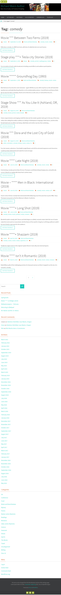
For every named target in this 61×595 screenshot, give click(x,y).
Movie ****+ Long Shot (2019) (20, 208)
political (18, 214)
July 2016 (4, 477)
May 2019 (4, 366)
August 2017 (5, 435)
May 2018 (4, 405)
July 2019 (4, 359)
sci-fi (51, 190)
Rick (2, 329)
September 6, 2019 (15, 61)
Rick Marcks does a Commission (15, 329)
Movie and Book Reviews (30, 42)
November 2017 (6, 425)
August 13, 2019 (14, 141)
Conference (4, 498)
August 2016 (5, 474)
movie (46, 42)
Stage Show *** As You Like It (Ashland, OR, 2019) (29, 105)
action (5, 143)
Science (3, 527)
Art (2, 495)
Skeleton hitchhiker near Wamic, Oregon (19, 322)
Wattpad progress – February (10, 304)
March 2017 (4, 451)
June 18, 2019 (13, 190)
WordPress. (35, 588)
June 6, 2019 (13, 212)
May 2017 (4, 444)
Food (2, 501)
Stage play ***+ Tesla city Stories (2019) (27, 57)
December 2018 (5, 382)
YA (31, 143)
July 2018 (4, 399)
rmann (5, 42)
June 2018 (4, 402)
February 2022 (5, 343)
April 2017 (4, 448)
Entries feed (4, 568)
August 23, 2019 (14, 111)
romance (27, 214)
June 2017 (4, 441)
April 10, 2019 (13, 238)
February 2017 (5, 454)
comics (10, 241)
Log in (3, 565)
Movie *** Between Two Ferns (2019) (25, 38)
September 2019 (6, 353)
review (50, 42)
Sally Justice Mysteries (8, 524)
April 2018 (4, 408)
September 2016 (6, 471)
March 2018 (4, 412)
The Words (4, 540)
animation (10, 143)
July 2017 (4, 438)
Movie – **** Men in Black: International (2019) (27, 185)
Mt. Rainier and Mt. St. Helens (10, 311)
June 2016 (4, 480)
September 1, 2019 (15, 80)
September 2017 (6, 431)
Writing (3, 550)
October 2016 (5, 467)
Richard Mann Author (13, 6)
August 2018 (5, 395)
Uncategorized (5, 547)
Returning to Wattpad (7, 308)
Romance (4, 521)
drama (10, 113)
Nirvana (30, 588)
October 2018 (5, 389)
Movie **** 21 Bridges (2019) (9, 301)
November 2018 (6, 386)
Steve (3, 325)
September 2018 (6, 392)
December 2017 (5, 421)
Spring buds (4, 298)
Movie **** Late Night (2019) (19, 161)
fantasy (46, 80)
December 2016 (5, 461)
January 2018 (5, 418)
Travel (3, 544)
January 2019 (5, 379)
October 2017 (5, 428)
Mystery (3, 508)
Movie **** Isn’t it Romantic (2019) (23, 256)
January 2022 (5, 346)
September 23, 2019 (15, 42)
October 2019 (5, 350)
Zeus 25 (3, 554)
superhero (23, 241)
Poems (3, 511)
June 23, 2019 (13, 165)
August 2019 (5, 356)
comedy (42, 42)
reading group (43, 61)
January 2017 (5, 457)
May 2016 (4, 484)
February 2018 (5, 415)
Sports (3, 537)
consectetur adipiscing (30, 585)
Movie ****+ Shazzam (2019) (19, 235)
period (37, 61)
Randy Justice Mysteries (8, 514)
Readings (4, 518)
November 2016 (6, 464)
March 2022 (4, 340)
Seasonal (4, 531)
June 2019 (4, 363)
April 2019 (4, 369)
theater (22, 113)
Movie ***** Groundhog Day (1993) (24, 76)
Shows (25, 61)
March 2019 (4, 372)
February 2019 (5, 376)
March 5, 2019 (13, 260)
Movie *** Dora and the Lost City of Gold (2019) (27, 135)
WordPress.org (5, 575)
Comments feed (6, 571)
